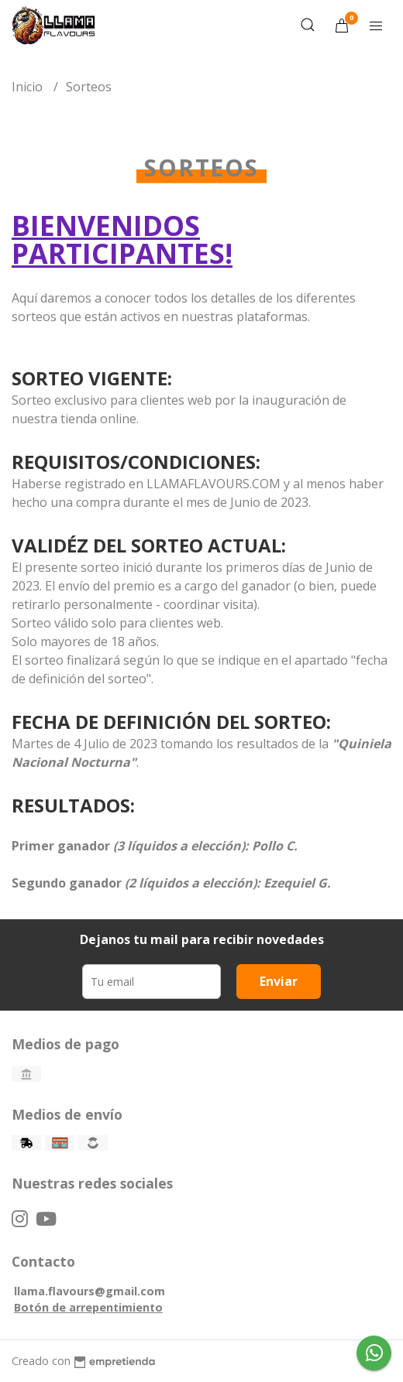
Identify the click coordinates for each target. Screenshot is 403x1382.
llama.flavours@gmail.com (89, 1291)
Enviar (279, 981)
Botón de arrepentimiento (88, 1307)
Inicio (29, 86)
